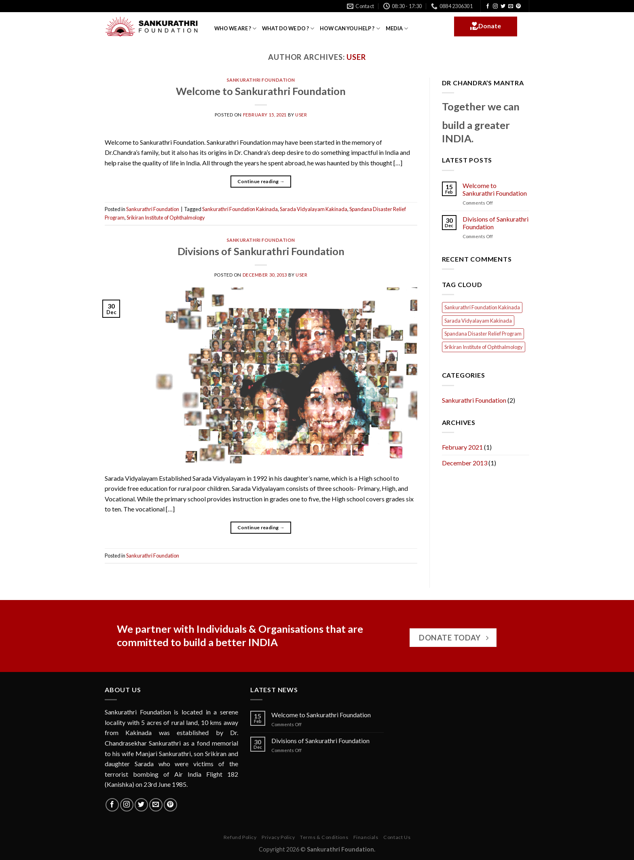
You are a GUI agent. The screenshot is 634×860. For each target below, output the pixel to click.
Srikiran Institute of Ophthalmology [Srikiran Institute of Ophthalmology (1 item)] (483, 347)
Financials (365, 837)
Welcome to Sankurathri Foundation (261, 91)
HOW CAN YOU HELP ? (350, 28)
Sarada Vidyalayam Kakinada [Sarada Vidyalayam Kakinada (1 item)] (478, 320)
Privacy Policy (278, 837)
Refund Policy (240, 837)
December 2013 (464, 463)
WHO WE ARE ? (235, 28)
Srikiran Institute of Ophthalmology (166, 217)
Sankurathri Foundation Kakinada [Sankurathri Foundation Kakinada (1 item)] (482, 307)
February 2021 (462, 447)
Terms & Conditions (324, 837)
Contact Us (396, 837)
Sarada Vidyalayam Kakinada (313, 209)
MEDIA (397, 28)
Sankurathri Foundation (261, 79)
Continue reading (261, 181)
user (356, 57)
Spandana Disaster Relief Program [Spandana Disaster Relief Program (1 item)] (483, 333)
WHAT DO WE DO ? (288, 28)
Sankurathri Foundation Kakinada (240, 209)
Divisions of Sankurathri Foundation (261, 251)
